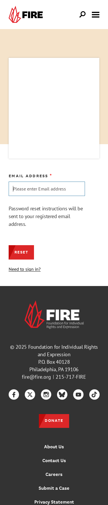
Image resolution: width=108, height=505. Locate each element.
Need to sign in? (25, 269)
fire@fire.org (36, 376)
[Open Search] (82, 14)
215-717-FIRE (71, 376)
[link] (27, 14)
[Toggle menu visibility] (95, 14)
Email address (28, 176)
